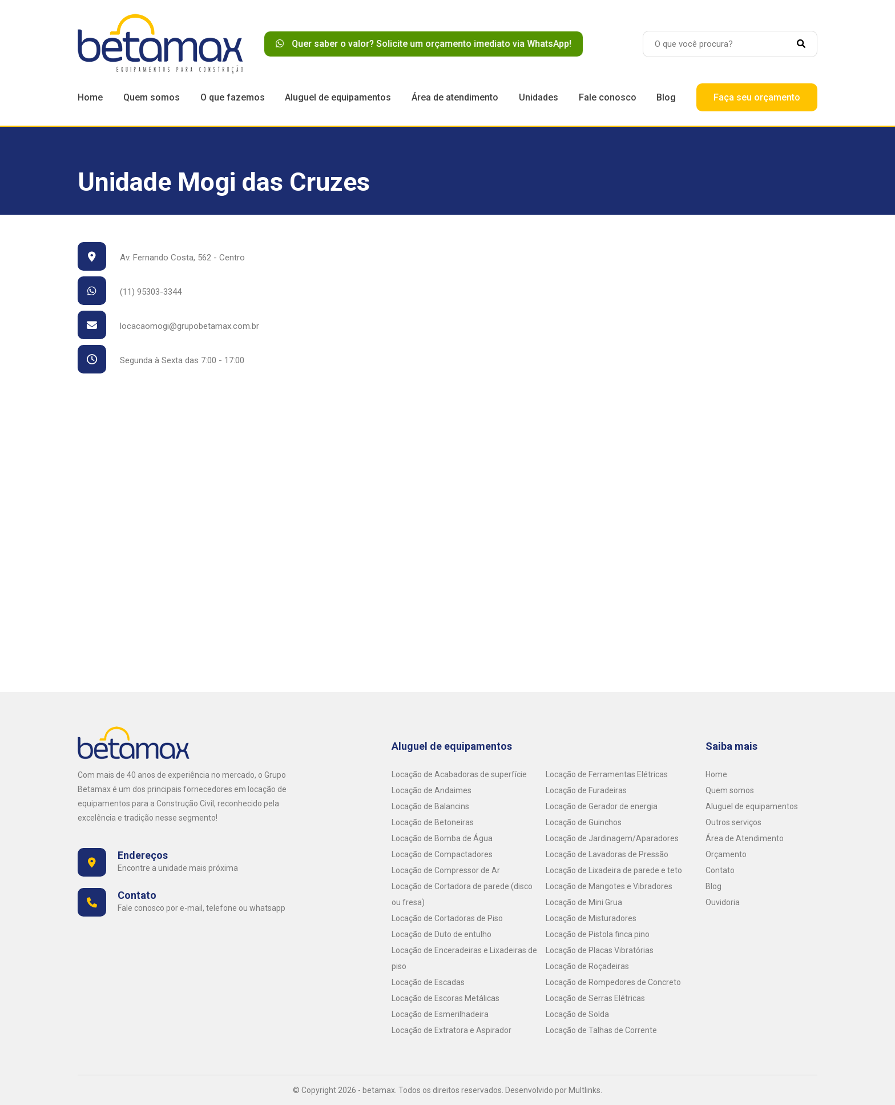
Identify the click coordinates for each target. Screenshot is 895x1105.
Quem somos (151, 97)
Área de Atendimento (744, 838)
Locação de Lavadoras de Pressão (607, 854)
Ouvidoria (722, 902)
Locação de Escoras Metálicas (445, 998)
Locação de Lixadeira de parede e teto (614, 870)
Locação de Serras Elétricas (595, 998)
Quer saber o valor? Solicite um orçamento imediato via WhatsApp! (428, 43)
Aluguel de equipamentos (338, 97)
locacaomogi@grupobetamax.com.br (168, 326)
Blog (666, 97)
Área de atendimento (455, 97)
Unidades (538, 97)
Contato (720, 870)
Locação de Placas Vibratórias (600, 950)
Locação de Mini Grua (584, 902)
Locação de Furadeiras (586, 790)
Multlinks (584, 1090)
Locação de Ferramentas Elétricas (607, 774)
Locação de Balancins (430, 806)
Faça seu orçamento (756, 97)
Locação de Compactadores (442, 854)
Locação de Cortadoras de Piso (447, 918)
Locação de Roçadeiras (587, 966)
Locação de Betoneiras (433, 822)
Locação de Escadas (428, 982)
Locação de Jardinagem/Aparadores (612, 838)
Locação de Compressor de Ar (446, 870)
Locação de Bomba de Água (442, 838)
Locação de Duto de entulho (441, 934)
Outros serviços (733, 822)
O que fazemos (232, 97)
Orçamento (726, 854)
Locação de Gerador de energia (602, 806)
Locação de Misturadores (591, 918)
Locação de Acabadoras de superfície (459, 774)
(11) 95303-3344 (130, 292)
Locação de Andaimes (431, 790)
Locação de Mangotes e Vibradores (609, 886)
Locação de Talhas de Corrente (601, 1030)
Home (90, 97)
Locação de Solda (577, 1014)
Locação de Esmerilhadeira (440, 1014)
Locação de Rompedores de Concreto (613, 982)
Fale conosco (607, 97)
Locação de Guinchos (584, 822)
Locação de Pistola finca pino (598, 934)
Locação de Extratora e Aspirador (451, 1030)
